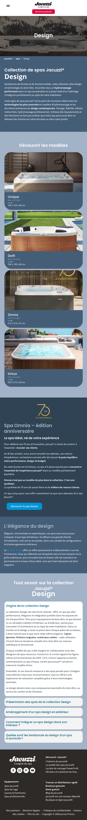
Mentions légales (31, 810)
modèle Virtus (14, 550)
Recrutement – (13, 810)
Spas (18, 58)
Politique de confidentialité (57, 810)
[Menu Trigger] (8, 5)
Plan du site (33, 814)
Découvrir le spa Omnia (24, 506)
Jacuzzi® (8, 58)
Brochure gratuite (43, 11)
